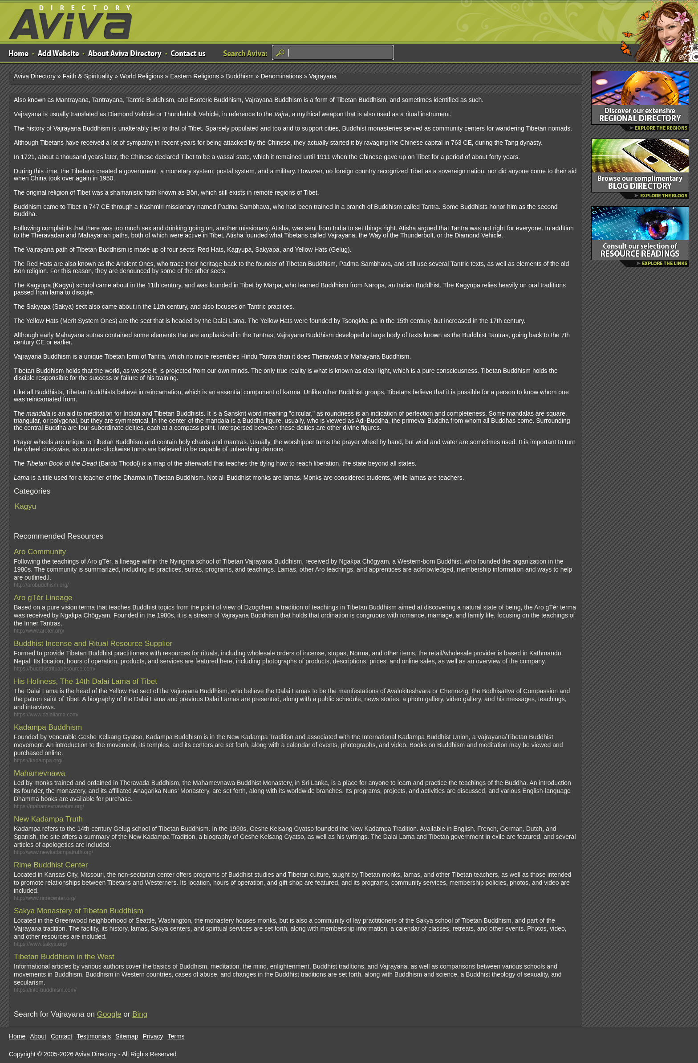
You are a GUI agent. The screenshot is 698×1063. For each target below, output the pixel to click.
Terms (176, 1036)
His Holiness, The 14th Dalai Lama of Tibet (85, 681)
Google (109, 1014)
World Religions (141, 76)
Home (17, 1036)
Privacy (153, 1036)
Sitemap (126, 1036)
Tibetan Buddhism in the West (64, 957)
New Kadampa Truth (48, 819)
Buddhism (240, 76)
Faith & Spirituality (87, 76)
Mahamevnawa (39, 773)
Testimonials (94, 1036)
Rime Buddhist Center (51, 865)
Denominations (281, 76)
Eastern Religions (194, 76)
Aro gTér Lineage (43, 597)
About (38, 1036)
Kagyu (25, 506)
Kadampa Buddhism (48, 727)
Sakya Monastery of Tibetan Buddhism (78, 911)
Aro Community (40, 552)
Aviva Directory (67, 20)
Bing (139, 1014)
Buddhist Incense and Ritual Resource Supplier (93, 643)
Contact (61, 1036)
